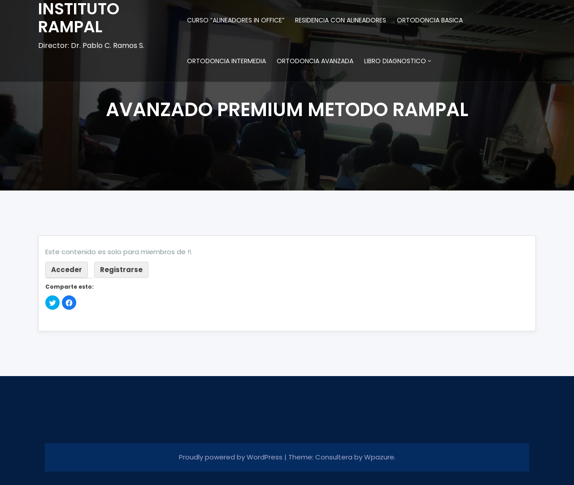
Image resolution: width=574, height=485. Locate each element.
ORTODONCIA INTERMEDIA (226, 60)
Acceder (66, 269)
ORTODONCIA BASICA (430, 20)
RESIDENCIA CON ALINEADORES (340, 20)
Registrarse (121, 269)
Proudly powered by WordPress (231, 457)
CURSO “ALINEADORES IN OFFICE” (235, 20)
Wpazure (379, 457)
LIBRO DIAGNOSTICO (395, 60)
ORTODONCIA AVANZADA (315, 60)
